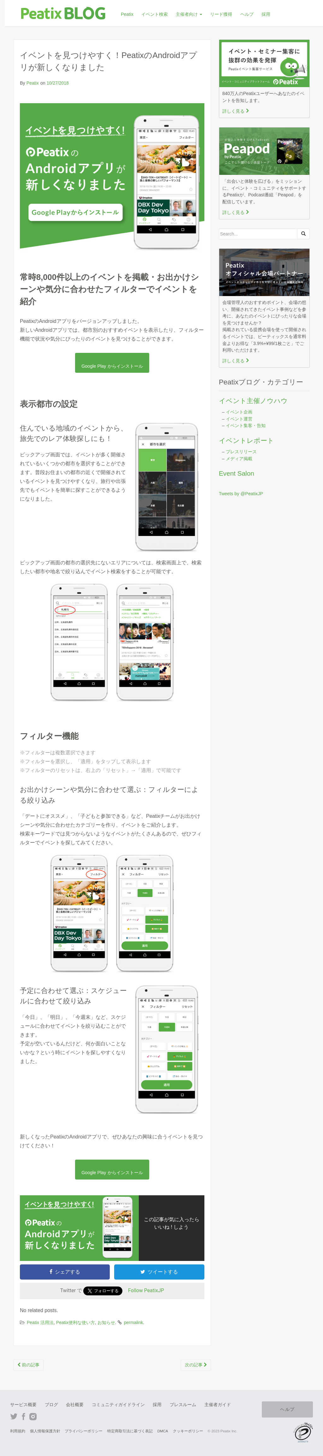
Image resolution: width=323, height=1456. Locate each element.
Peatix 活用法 (40, 1322)
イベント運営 (239, 418)
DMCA (162, 1431)
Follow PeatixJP (146, 1291)
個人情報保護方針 (45, 1431)
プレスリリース (241, 451)
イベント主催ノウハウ (253, 400)
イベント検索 (154, 14)
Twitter (14, 1417)
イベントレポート (246, 440)
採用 (265, 14)
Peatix (127, 14)
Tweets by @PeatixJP (241, 493)
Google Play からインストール (112, 366)
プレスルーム (183, 1404)
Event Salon (236, 473)
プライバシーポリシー (84, 1431)
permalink (133, 1322)
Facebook (23, 1417)
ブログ (51, 1404)
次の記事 (196, 1364)
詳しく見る (236, 111)
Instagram (33, 1417)
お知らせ (106, 1322)
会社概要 (75, 1404)
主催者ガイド (217, 1404)
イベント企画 (239, 411)
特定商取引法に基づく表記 (130, 1431)
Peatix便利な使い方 (75, 1322)
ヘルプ (247, 14)
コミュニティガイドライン (118, 1404)
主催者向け (189, 14)
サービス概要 (23, 1404)
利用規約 (17, 1431)
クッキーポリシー (188, 1431)
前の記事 (28, 1364)
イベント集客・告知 (246, 425)
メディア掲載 (239, 458)
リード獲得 (221, 14)
